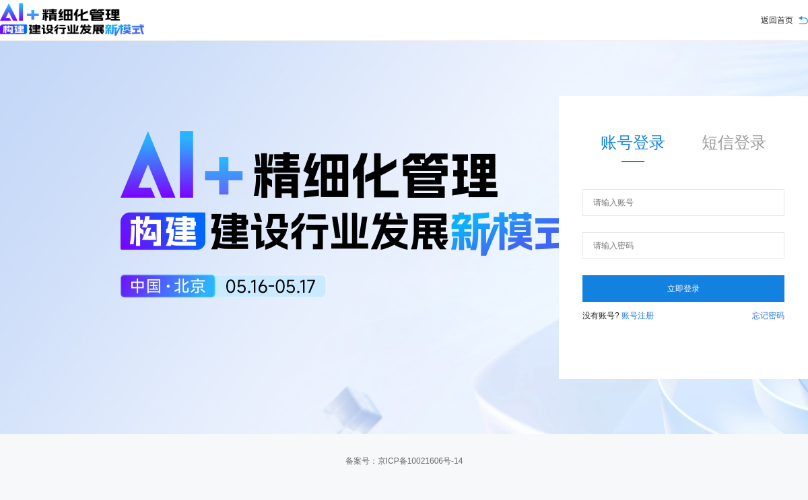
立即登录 (683, 288)
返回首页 (777, 20)
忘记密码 (768, 315)
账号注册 (636, 315)
